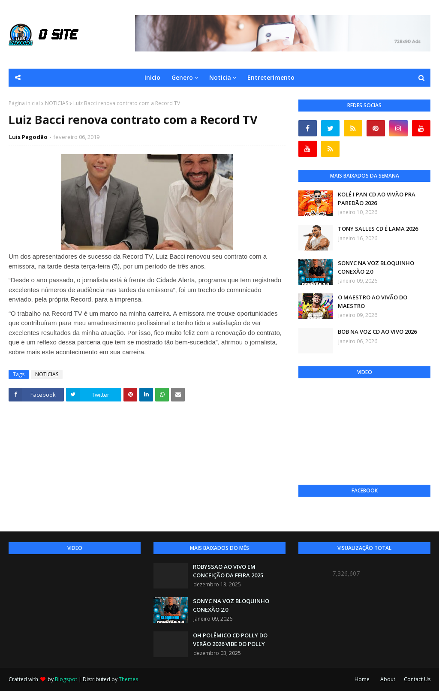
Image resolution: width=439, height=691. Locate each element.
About (387, 679)
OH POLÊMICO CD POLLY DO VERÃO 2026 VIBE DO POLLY (230, 639)
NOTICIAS (56, 103)
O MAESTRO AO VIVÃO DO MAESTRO (372, 301)
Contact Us (417, 679)
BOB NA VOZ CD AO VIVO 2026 (377, 331)
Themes (128, 679)
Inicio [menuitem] (152, 77)
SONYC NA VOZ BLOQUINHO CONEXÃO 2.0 (376, 267)
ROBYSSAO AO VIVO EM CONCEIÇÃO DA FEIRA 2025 (228, 571)
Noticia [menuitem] (220, 77)
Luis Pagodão (28, 137)
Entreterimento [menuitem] (271, 77)
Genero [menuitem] (182, 77)
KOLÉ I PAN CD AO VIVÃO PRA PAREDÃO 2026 (376, 198)
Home (362, 679)
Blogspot (66, 679)
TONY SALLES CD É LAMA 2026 (378, 228)
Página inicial (24, 103)
